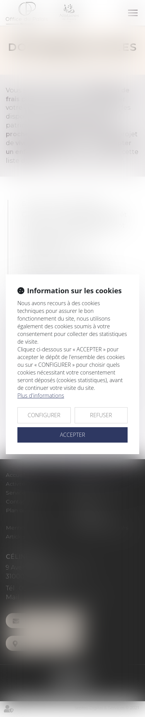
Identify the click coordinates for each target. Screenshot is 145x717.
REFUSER (101, 415)
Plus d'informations (40, 395)
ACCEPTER (72, 434)
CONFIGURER (43, 415)
